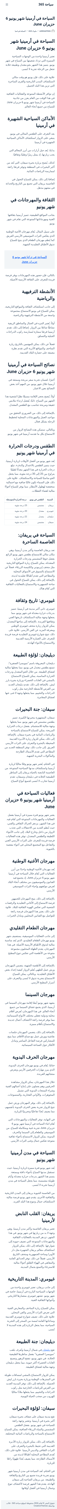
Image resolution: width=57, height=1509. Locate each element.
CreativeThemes (40, 1506)
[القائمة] (6, 4)
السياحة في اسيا (19, 31)
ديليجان (45, 1349)
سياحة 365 (44, 4)
